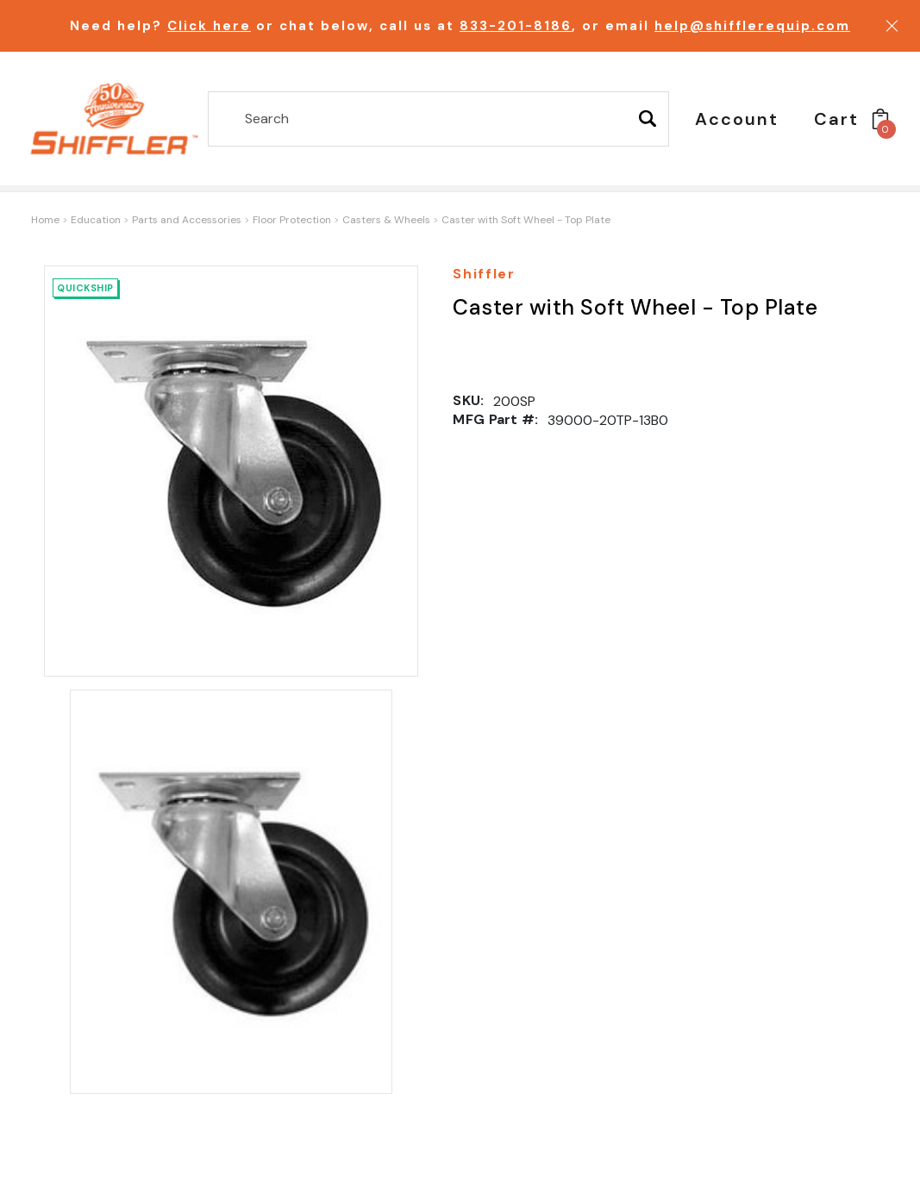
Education (96, 220)
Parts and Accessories (186, 220)
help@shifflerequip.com (752, 25)
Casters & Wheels (386, 220)
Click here (209, 25)
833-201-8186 (516, 25)
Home (45, 220)
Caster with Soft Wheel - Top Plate (525, 220)
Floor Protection (292, 220)
